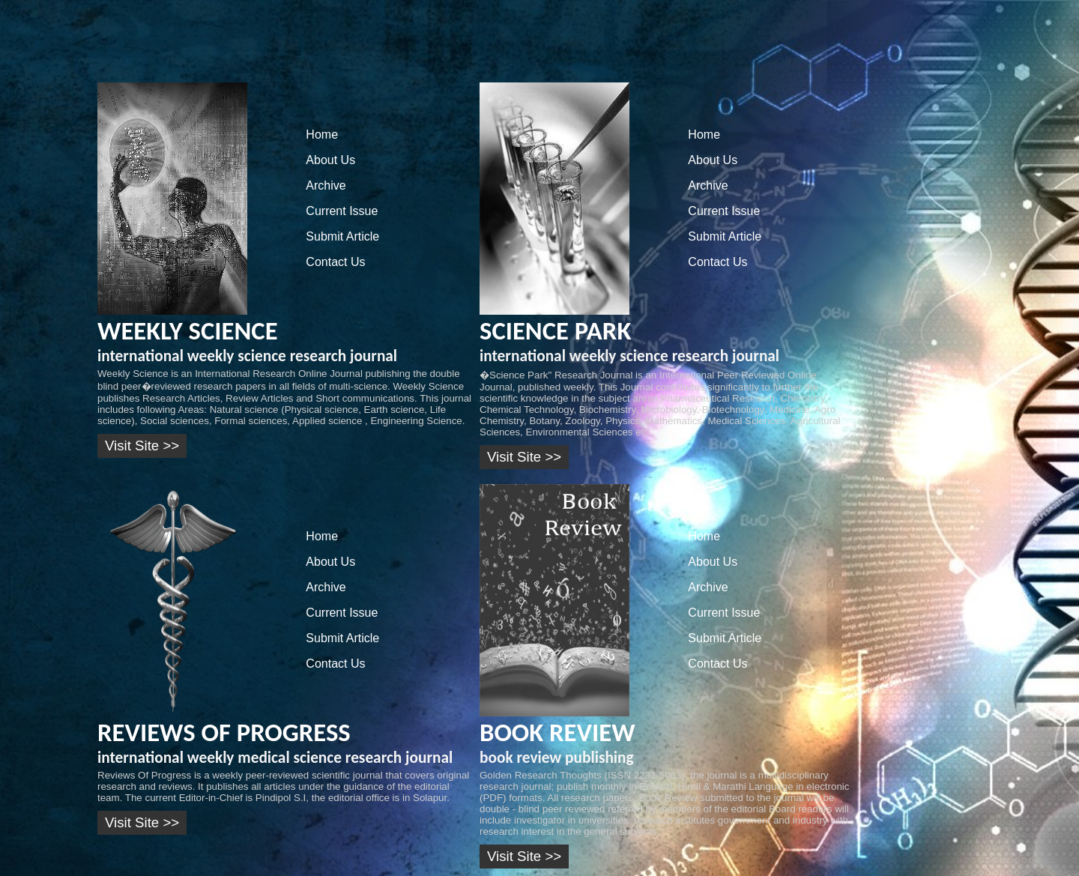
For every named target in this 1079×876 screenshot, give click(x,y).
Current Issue (342, 211)
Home (322, 134)
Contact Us (335, 262)
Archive (325, 185)
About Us (330, 160)
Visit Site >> (142, 445)
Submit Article (342, 236)
